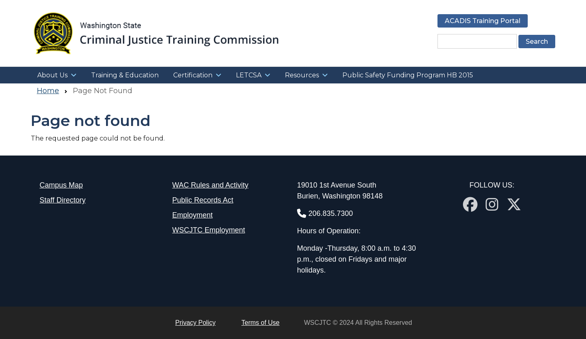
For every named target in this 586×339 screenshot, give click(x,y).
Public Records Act (202, 200)
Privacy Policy (195, 322)
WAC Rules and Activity (210, 185)
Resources (302, 75)
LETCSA (248, 75)
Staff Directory (63, 200)
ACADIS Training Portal (482, 21)
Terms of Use (261, 322)
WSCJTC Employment (208, 230)
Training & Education (125, 75)
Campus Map (61, 185)
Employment (192, 215)
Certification (192, 75)
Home (48, 90)
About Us (52, 75)
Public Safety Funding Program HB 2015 (407, 75)
